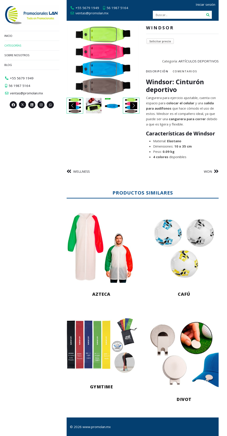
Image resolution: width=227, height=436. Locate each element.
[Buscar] (209, 14)
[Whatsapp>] (50, 104)
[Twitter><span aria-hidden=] (22, 104)
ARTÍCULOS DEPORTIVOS (200, 61)
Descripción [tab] (159, 71)
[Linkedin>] (31, 104)
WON (210, 171)
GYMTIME (103, 387)
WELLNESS (83, 171)
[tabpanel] (184, 118)
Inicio (8, 36)
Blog (8, 65)
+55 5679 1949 (89, 8)
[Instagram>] (41, 104)
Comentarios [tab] (186, 71)
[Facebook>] (13, 104)
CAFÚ (186, 294)
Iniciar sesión (207, 4)
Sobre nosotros (17, 55)
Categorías (12, 45)
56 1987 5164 (119, 8)
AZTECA (103, 294)
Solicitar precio (162, 41)
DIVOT (185, 399)
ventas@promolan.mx (93, 13)
